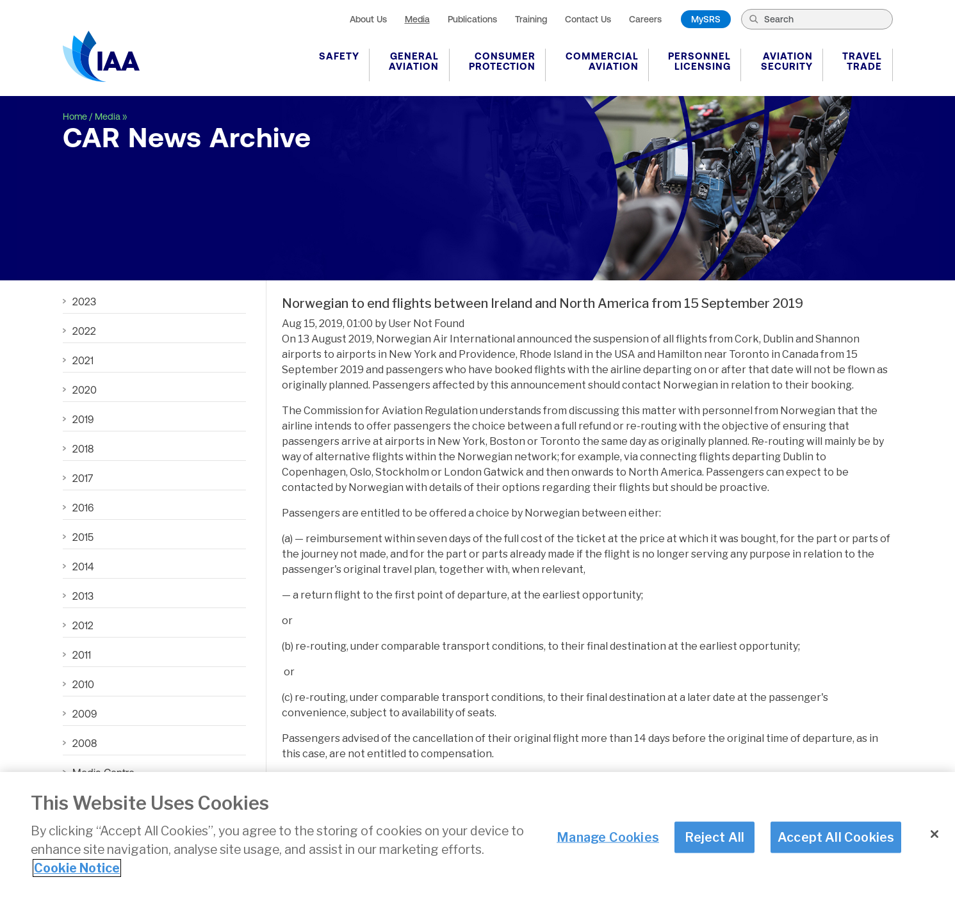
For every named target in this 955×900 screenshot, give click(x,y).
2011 (81, 655)
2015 (83, 537)
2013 (83, 596)
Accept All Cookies (836, 836)
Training (531, 19)
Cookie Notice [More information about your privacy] (77, 868)
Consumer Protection (502, 61)
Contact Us (588, 19)
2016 (83, 507)
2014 (83, 566)
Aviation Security (787, 61)
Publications (472, 19)
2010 (83, 684)
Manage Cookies (608, 836)
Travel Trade (862, 61)
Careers (645, 19)
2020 (84, 390)
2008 (84, 743)
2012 (83, 625)
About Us (368, 19)
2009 (84, 713)
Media (417, 19)
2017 (82, 478)
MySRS (706, 19)
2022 (84, 331)
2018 (83, 448)
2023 (84, 301)
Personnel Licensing (699, 61)
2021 (83, 360)
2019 (83, 419)
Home (75, 116)
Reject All (714, 836)
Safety (339, 56)
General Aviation (414, 61)
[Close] (934, 834)
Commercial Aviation (602, 61)
